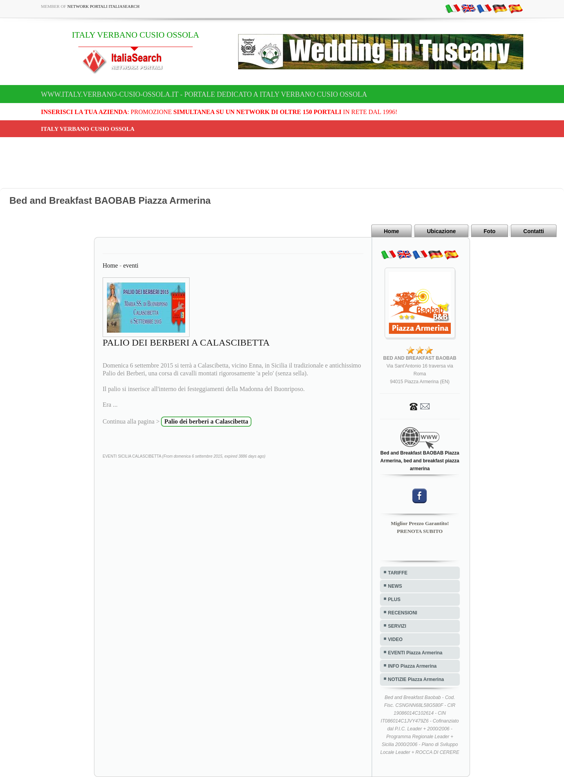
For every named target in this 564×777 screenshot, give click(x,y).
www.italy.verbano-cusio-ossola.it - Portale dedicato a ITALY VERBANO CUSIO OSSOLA (204, 94)
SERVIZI (397, 626)
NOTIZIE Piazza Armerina (416, 679)
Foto (489, 231)
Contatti (533, 231)
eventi (130, 265)
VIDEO (395, 639)
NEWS (395, 586)
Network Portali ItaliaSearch (103, 6)
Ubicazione (441, 231)
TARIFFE (398, 573)
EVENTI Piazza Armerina (415, 653)
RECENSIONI (403, 613)
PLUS (394, 599)
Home (391, 231)
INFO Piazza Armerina (412, 666)
